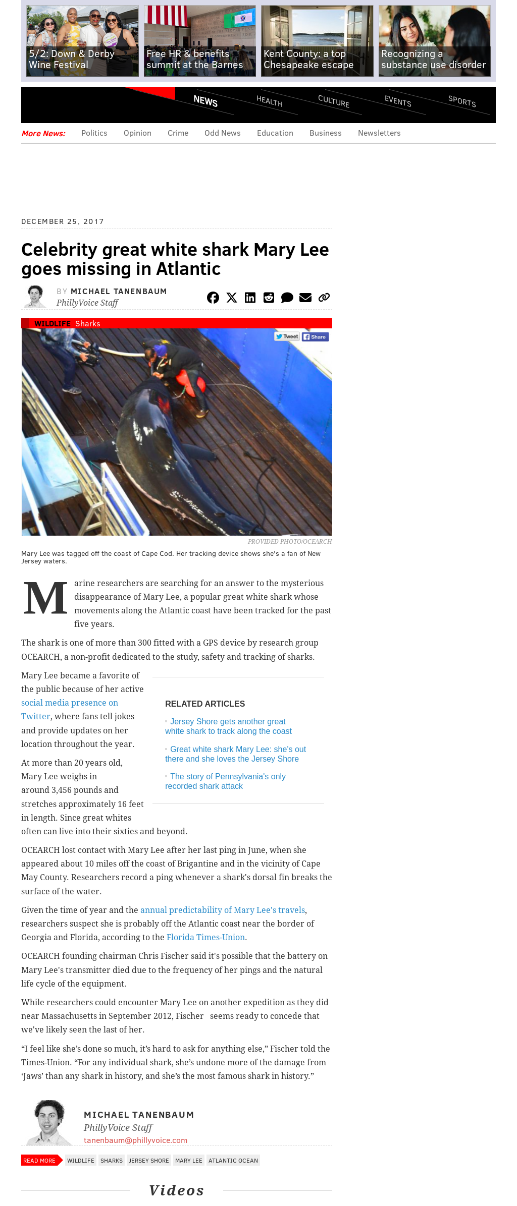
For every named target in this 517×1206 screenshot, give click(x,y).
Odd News (222, 132)
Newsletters (379, 132)
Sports (462, 100)
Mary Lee (188, 1160)
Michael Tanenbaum (119, 290)
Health (269, 101)
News (205, 101)
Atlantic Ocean (233, 1160)
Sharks (87, 323)
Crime (178, 132)
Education (275, 132)
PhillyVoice (91, 104)
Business (325, 132)
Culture (333, 101)
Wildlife (52, 323)
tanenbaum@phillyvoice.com (135, 1139)
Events (398, 101)
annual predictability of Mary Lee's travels (222, 910)
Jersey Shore (149, 1160)
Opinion (137, 132)
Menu (37, 104)
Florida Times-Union (206, 937)
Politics (94, 132)
